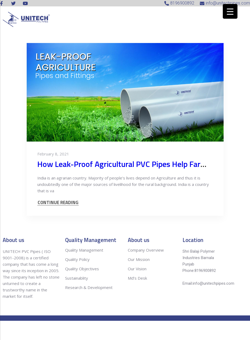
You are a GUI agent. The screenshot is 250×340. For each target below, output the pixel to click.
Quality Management (84, 250)
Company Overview (146, 250)
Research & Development (89, 287)
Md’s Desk (137, 278)
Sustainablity (76, 278)
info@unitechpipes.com (213, 283)
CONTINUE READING (58, 202)
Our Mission (139, 259)
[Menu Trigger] (230, 11)
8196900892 (205, 270)
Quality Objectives (82, 268)
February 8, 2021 (53, 154)
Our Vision (137, 268)
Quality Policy (78, 259)
